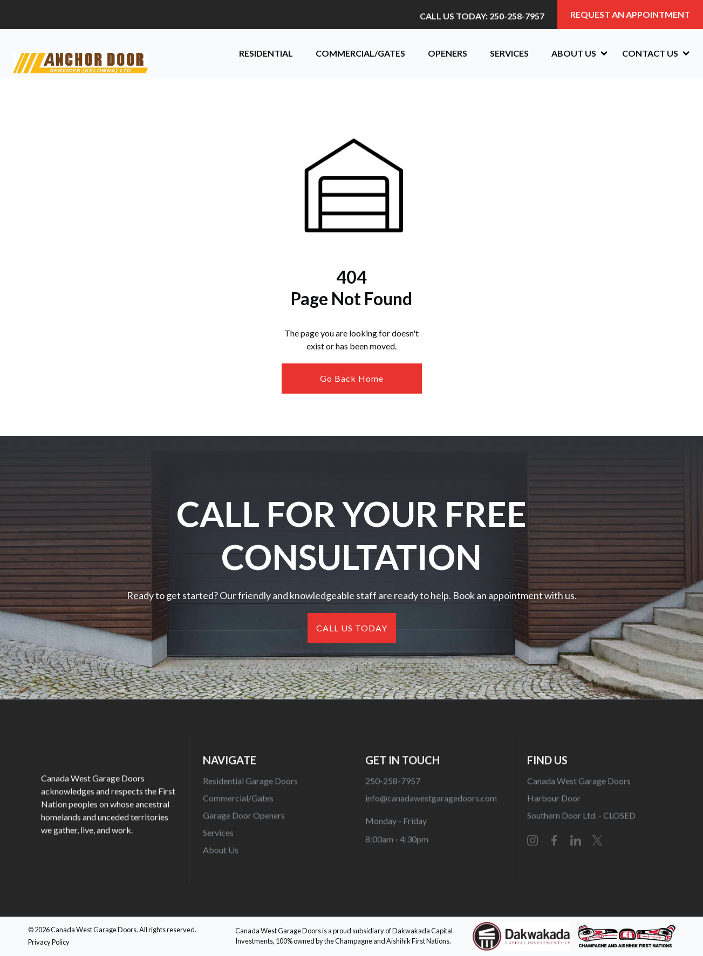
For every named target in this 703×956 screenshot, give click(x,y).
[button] (575, 53)
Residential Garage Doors (250, 784)
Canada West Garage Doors (578, 784)
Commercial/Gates (360, 53)
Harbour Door (553, 801)
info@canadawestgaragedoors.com (430, 801)
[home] (115, 53)
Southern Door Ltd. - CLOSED (581, 818)
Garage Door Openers (244, 818)
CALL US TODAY (351, 628)
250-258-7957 (392, 784)
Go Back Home (352, 378)
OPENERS (447, 53)
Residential (266, 53)
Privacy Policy (49, 942)
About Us (220, 853)
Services (509, 53)
